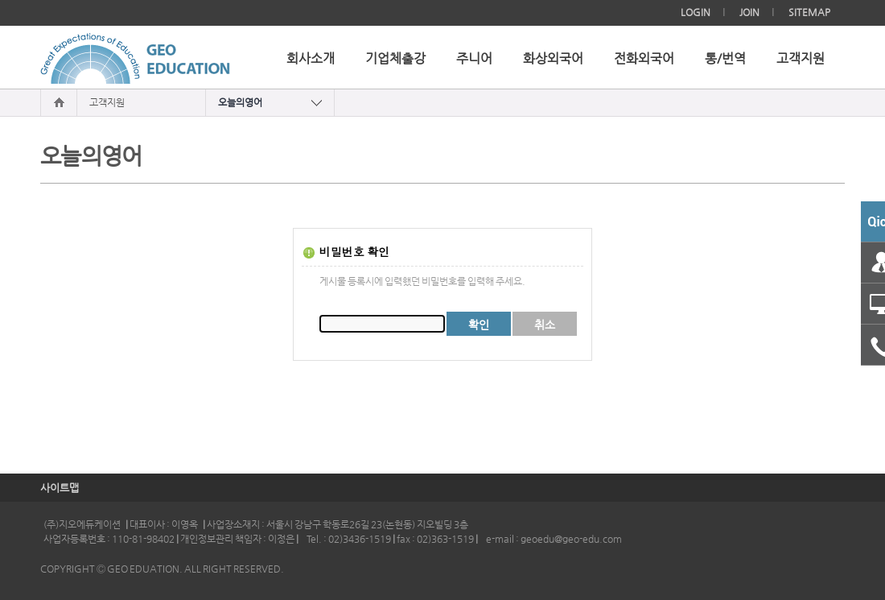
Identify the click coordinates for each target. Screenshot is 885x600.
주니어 (474, 59)
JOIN (749, 12)
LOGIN (695, 12)
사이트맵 (59, 488)
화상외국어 (553, 59)
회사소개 (310, 59)
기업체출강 (395, 59)
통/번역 (725, 59)
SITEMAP (809, 12)
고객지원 (800, 59)
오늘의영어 (240, 102)
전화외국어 (644, 59)
